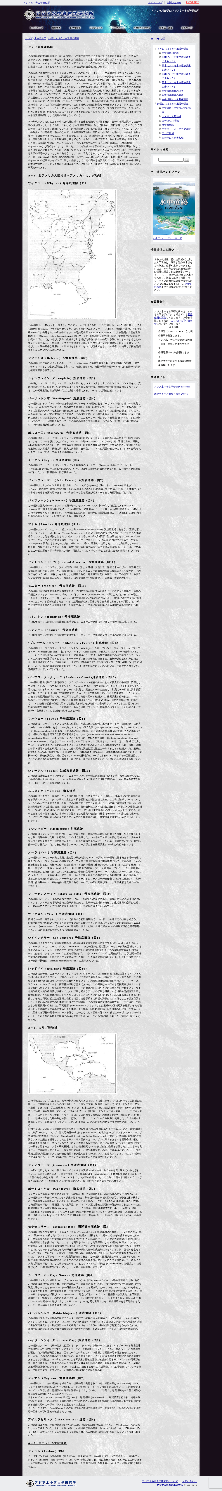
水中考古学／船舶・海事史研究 (171, 394)
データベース (117, 27)
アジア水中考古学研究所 (36, 2)
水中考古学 (40, 38)
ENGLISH (192, 2)
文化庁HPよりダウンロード (174, 237)
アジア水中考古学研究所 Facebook (172, 386)
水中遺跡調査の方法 (172, 95)
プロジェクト (95, 27)
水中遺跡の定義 (170, 53)
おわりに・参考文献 (172, 137)
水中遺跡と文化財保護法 (175, 99)
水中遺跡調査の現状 (172, 91)
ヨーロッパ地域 (170, 120)
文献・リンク (165, 27)
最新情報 (56, 27)
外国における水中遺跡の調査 (63, 38)
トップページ (36, 27)
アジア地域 (168, 133)
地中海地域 (168, 125)
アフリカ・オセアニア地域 (176, 129)
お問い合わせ (174, 2)
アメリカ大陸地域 (171, 116)
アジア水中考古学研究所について (160, 1481)
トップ (28, 38)
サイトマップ (155, 2)
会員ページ (186, 27)
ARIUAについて (141, 27)
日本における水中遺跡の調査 (172, 48)
